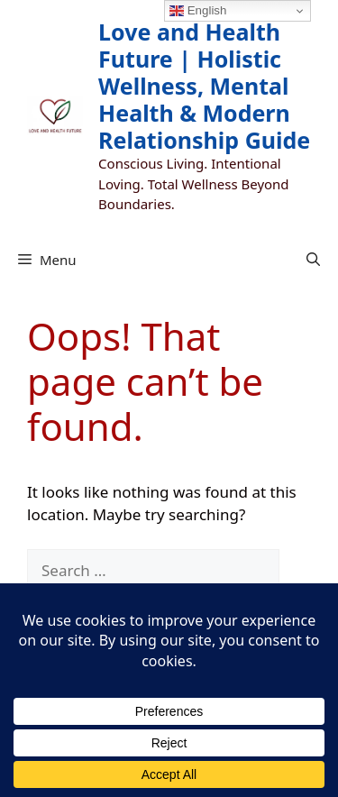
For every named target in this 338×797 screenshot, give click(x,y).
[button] (313, 260)
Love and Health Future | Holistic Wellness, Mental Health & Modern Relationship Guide (204, 85)
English (197, 11)
